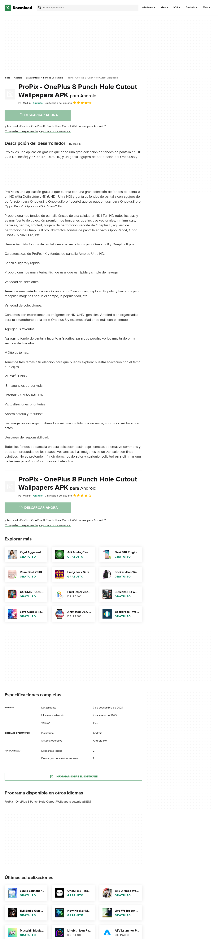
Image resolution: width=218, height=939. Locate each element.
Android (190, 7)
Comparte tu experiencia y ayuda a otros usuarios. (38, 131)
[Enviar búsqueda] (40, 8)
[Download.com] (18, 8)
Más (207, 7)
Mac (163, 7)
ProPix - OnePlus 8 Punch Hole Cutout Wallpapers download (45, 802)
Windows (147, 7)
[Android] (18, 78)
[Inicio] (7, 78)
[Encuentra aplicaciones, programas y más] (87, 8)
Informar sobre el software (74, 776)
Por (24, 103)
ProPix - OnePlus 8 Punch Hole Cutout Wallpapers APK (77, 91)
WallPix (77, 144)
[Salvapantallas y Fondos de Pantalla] (44, 78)
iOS (175, 7)
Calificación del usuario (68, 103)
